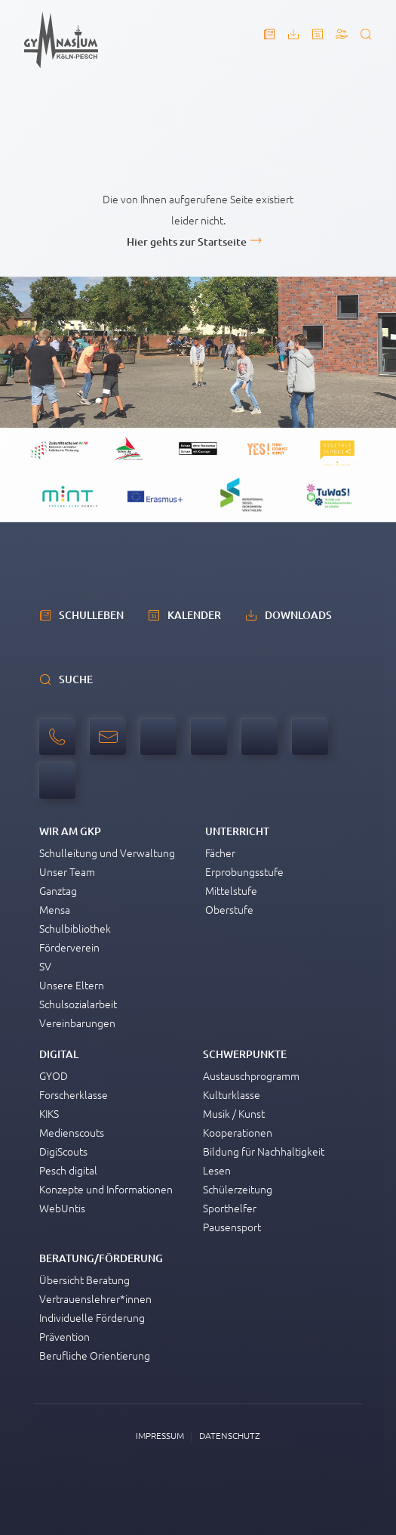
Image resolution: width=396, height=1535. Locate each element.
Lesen (217, 1170)
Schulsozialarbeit (78, 1003)
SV (45, 965)
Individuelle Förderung (92, 1317)
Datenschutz (229, 1435)
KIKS (49, 1113)
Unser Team (67, 871)
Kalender (194, 615)
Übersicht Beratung (84, 1279)
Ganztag (58, 890)
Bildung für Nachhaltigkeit (263, 1151)
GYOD (53, 1075)
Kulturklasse (231, 1094)
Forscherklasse (73, 1094)
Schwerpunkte (245, 1054)
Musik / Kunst (234, 1113)
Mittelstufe (231, 890)
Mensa (54, 909)
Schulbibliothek (75, 928)
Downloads (298, 615)
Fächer (220, 852)
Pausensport (232, 1226)
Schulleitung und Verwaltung (107, 852)
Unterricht (237, 831)
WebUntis (62, 1207)
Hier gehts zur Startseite (187, 241)
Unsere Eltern (71, 984)
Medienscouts (71, 1132)
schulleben (91, 615)
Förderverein (69, 947)
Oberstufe (229, 909)
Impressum (160, 1435)
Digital (58, 1054)
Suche (76, 679)
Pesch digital (68, 1170)
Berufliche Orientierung (94, 1355)
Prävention (64, 1336)
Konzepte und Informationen (106, 1188)
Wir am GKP (70, 831)
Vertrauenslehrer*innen (95, 1298)
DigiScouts (63, 1151)
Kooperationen (237, 1132)
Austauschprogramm (251, 1075)
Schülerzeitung (237, 1188)
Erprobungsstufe (244, 871)
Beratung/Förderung (101, 1258)
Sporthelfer (229, 1207)
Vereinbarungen (77, 1022)
